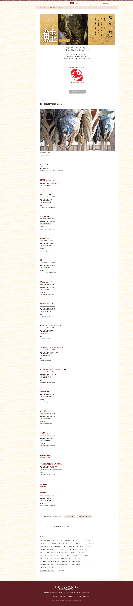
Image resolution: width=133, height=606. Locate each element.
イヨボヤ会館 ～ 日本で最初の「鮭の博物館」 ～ (55, 558)
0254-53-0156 (45, 311)
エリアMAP (24, 104)
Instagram (29, 130)
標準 (71, 3)
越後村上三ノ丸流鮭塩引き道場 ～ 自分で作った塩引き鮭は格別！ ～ (61, 561)
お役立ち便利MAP (24, 111)
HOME (41, 7)
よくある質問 (61, 596)
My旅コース (24, 91)
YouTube (29, 122)
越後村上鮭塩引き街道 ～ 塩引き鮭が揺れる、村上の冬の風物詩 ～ (60, 564)
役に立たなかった (84, 516)
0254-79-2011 (45, 440)
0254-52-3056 (45, 246)
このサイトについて (50, 596)
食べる (24, 34)
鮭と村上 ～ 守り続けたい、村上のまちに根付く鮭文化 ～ (58, 549)
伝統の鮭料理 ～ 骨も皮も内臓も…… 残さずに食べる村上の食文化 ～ (61, 546)
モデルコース (24, 97)
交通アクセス (24, 116)
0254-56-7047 (45, 185)
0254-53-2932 (45, 418)
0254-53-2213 (45, 289)
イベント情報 (24, 84)
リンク (87, 596)
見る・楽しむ (24, 40)
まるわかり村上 (24, 63)
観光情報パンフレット (24, 143)
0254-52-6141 (45, 333)
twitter (19, 130)
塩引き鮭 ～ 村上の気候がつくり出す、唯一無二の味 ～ (57, 552)
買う (24, 51)
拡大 (77, 3)
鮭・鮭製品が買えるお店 (47, 571)
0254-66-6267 (45, 267)
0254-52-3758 (45, 469)
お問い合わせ (71, 596)
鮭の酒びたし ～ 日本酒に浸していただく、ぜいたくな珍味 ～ (59, 555)
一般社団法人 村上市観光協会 (65, 588)
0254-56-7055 (45, 377)
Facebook (19, 122)
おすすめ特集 (24, 78)
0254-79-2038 (45, 202)
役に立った (70, 516)
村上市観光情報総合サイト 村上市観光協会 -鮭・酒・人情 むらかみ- (24, 16)
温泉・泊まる (24, 45)
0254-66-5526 (45, 500)
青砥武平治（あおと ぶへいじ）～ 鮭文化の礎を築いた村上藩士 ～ (60, 540)
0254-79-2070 (45, 396)
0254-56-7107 (45, 355)
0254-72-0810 (45, 224)
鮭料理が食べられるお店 (47, 567)
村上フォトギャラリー (24, 156)
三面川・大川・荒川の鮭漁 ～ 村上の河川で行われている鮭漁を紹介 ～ (62, 543)
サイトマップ (80, 596)
